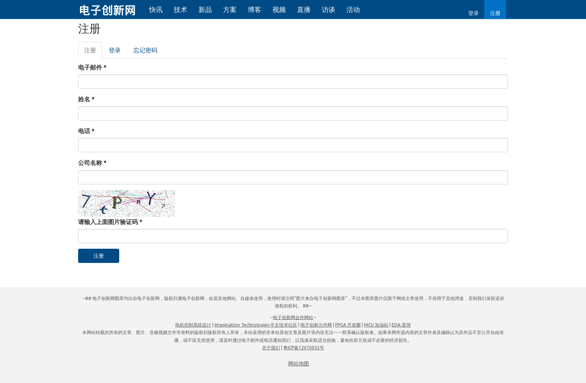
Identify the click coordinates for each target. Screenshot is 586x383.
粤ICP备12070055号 (303, 347)
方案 (230, 9)
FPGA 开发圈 (348, 324)
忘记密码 (145, 50)
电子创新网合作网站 (293, 317)
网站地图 (298, 364)
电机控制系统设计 (193, 324)
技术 (180, 9)
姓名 (86, 99)
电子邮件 (92, 67)
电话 (86, 131)
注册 (495, 13)
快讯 (156, 9)
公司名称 (92, 162)
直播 (304, 9)
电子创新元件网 (316, 324)
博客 (254, 9)
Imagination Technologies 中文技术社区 (256, 324)
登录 (473, 13)
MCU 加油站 (376, 324)
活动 (353, 9)
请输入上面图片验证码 (110, 221)
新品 (205, 9)
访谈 (328, 9)
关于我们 (271, 347)
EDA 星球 (401, 324)
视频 (279, 9)
